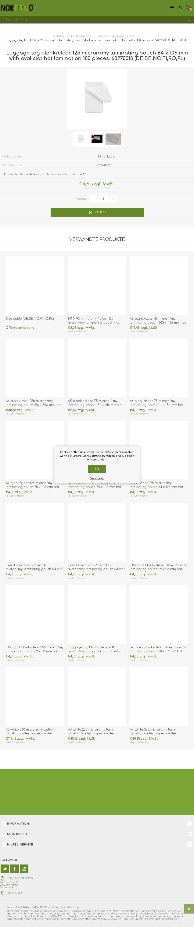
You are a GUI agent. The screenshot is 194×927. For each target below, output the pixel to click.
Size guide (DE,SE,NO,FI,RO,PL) (30, 318)
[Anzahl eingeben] (103, 198)
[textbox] (93, 19)
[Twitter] (5, 869)
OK (97, 469)
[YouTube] (24, 869)
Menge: (82, 198)
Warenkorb (189, 7)
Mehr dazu (97, 478)
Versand (103, 188)
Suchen (190, 19)
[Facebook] (14, 869)
